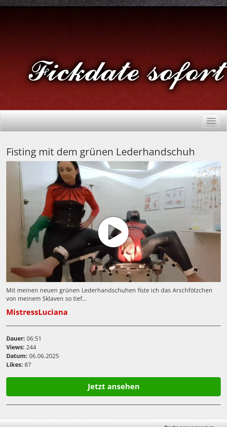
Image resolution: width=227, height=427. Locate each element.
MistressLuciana (37, 312)
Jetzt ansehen (114, 386)
